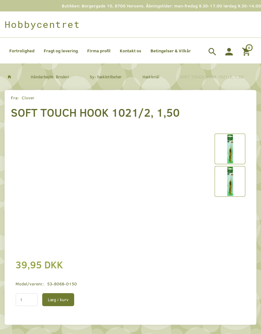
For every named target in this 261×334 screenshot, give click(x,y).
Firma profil (98, 51)
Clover (28, 98)
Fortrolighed (21, 51)
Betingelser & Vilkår (171, 51)
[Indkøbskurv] (246, 51)
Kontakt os (130, 51)
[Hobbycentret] (42, 24)
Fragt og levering (61, 51)
